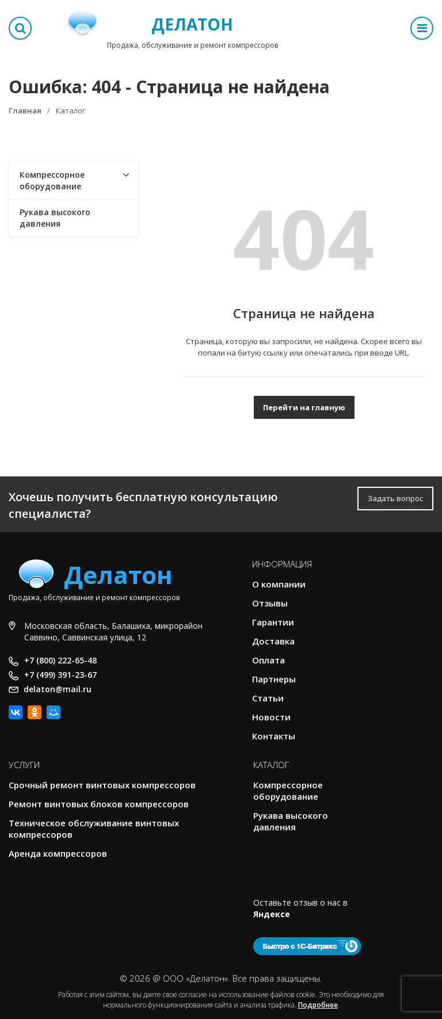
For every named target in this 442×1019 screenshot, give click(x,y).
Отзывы (270, 603)
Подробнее (318, 1005)
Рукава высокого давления (55, 218)
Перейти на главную (304, 407)
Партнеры (274, 679)
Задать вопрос (395, 498)
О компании (279, 584)
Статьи (268, 698)
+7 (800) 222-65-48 (60, 660)
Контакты (273, 736)
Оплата (268, 660)
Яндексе (271, 914)
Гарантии (273, 622)
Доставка (273, 641)
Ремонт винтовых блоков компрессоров (99, 804)
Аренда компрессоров (58, 853)
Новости (271, 717)
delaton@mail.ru (58, 689)
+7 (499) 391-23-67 (60, 674)
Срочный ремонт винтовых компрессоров (102, 785)
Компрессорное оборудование (52, 180)
